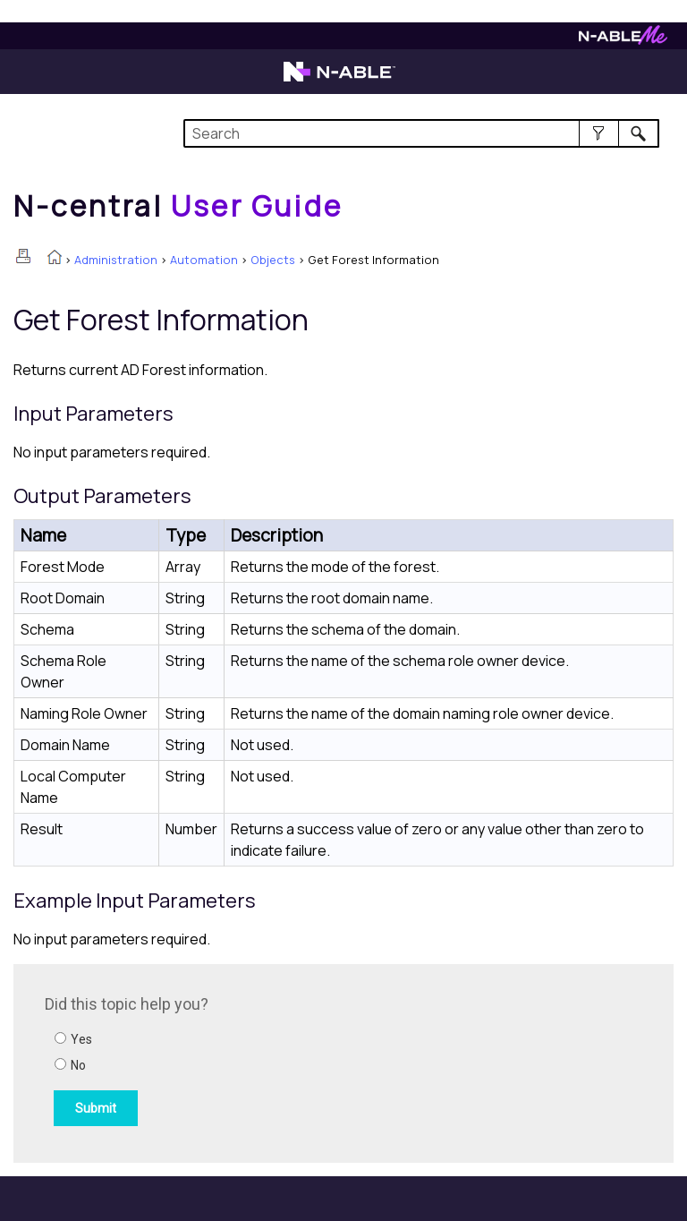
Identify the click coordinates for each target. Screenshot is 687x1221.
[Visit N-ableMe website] (623, 39)
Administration (115, 260)
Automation (204, 260)
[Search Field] (420, 133)
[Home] (178, 206)
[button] (599, 133)
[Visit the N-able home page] (339, 80)
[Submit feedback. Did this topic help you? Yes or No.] (286, 1061)
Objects (272, 260)
